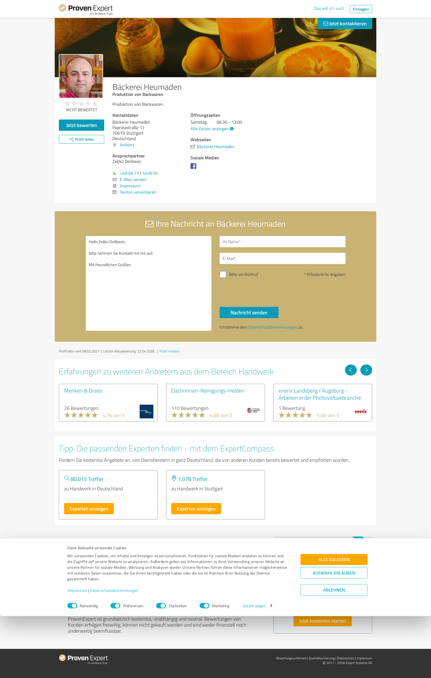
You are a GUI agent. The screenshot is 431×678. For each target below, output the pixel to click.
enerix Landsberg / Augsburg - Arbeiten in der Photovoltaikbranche (319, 394)
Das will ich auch (329, 8)
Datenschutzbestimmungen (114, 652)
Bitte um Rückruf (243, 274)
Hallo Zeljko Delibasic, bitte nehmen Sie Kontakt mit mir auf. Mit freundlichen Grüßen (149, 283)
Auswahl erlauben (334, 635)
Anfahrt (127, 145)
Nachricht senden (249, 312)
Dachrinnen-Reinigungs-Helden (207, 390)
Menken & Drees (83, 390)
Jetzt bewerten (81, 125)
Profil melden (169, 351)
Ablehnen (334, 652)
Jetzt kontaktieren (345, 23)
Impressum (77, 652)
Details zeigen (254, 667)
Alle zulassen (334, 621)
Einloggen (361, 9)
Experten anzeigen (89, 508)
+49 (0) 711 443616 (139, 173)
